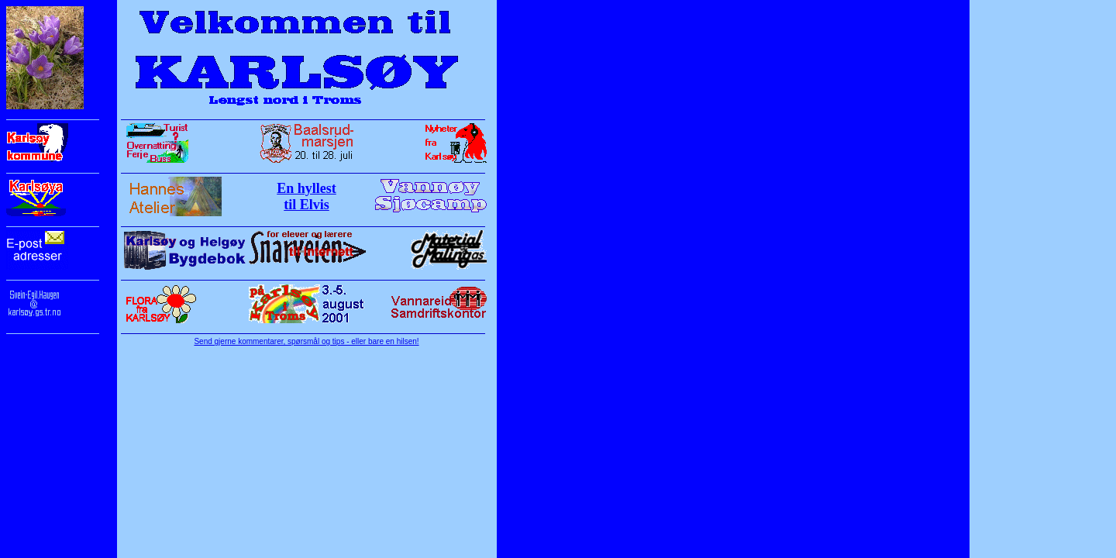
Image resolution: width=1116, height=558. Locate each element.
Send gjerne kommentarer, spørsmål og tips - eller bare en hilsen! (306, 341)
